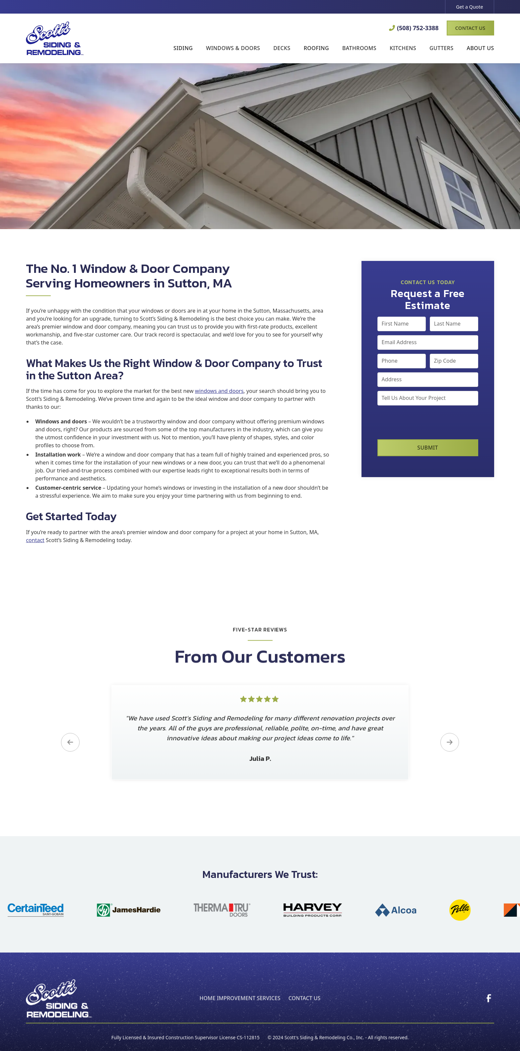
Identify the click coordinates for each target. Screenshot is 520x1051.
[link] (489, 1004)
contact (35, 540)
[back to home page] (59, 1005)
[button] (183, 48)
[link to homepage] (55, 38)
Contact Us (470, 28)
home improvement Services (240, 1004)
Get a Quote (469, 7)
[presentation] (427, 422)
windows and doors (219, 391)
